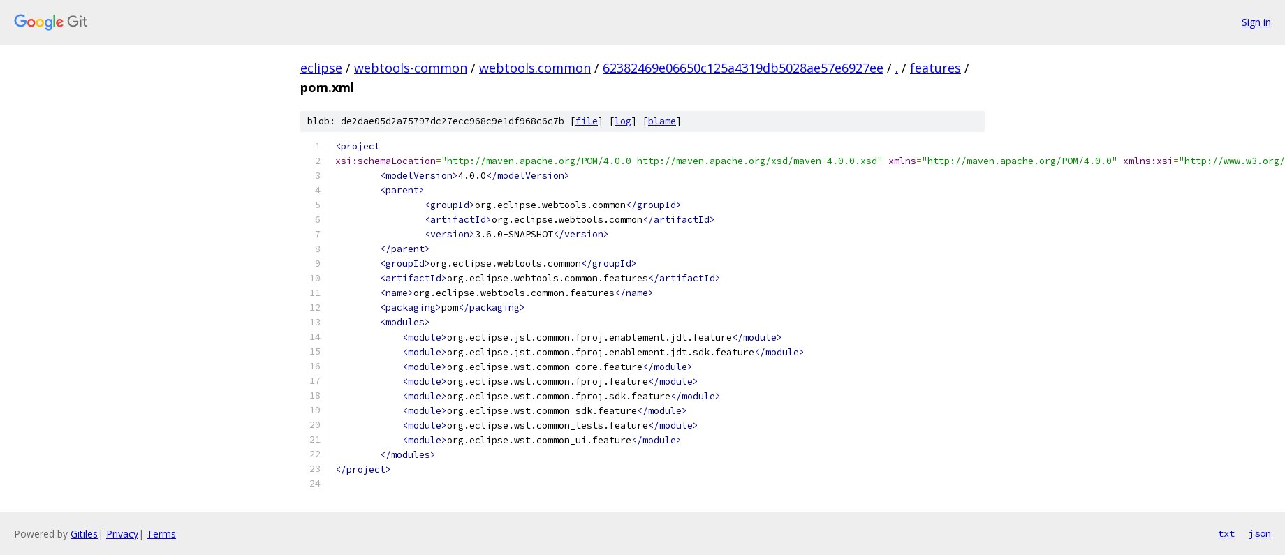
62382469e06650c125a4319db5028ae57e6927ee (743, 67)
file (586, 121)
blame (662, 121)
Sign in (1256, 22)
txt (1226, 533)
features (935, 67)
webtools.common (535, 67)
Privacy (122, 533)
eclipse (321, 67)
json (1260, 533)
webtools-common (410, 67)
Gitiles (84, 533)
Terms (161, 533)
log (623, 121)
